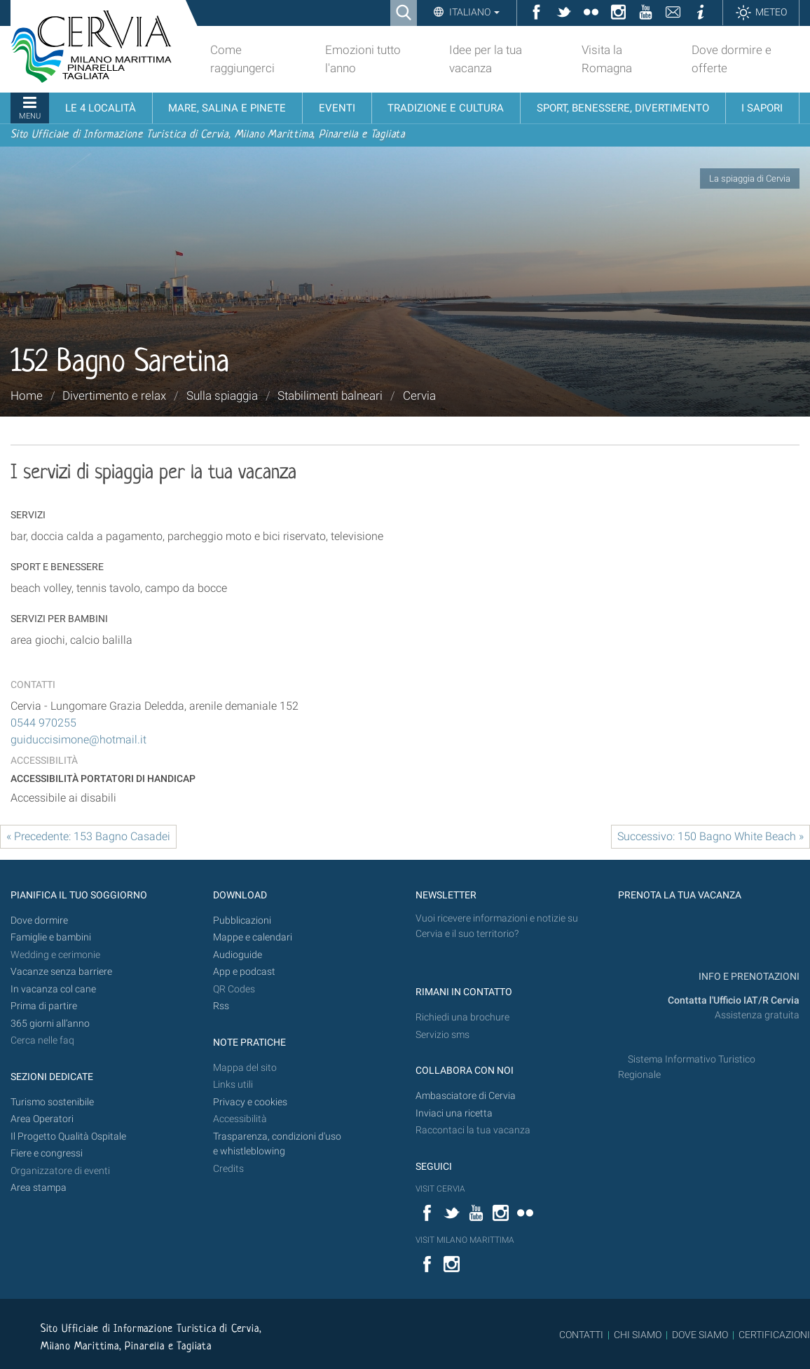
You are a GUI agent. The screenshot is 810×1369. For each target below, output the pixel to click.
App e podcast (244, 972)
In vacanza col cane (53, 989)
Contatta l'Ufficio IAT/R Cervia (733, 1000)
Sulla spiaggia (222, 396)
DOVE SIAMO (699, 1334)
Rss (221, 1006)
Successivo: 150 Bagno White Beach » (710, 836)
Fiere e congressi (47, 1153)
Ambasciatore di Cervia (466, 1096)
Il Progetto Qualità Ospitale (68, 1136)
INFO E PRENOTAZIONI (747, 977)
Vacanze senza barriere (61, 972)
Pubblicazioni (242, 920)
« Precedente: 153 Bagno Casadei (88, 836)
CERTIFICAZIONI (774, 1334)
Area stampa (39, 1188)
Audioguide (237, 955)
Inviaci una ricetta (454, 1113)
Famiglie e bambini (51, 937)
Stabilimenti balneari (330, 396)
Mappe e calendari (252, 937)
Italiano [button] (473, 12)
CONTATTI (581, 1334)
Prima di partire (44, 1006)
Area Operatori (42, 1119)
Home (27, 396)
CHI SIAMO (637, 1334)
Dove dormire (39, 920)
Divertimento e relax (114, 396)
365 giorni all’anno (50, 1024)
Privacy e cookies (250, 1102)
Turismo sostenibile (52, 1102)
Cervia (419, 396)
